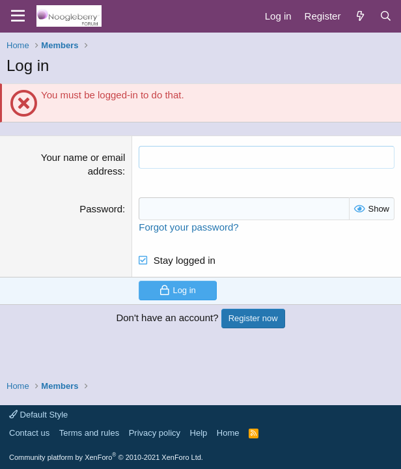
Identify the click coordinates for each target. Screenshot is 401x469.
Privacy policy (154, 433)
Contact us (29, 433)
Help (199, 433)
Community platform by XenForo (106, 457)
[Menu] (18, 16)
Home (228, 433)
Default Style (38, 414)
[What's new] (359, 16)
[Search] (385, 16)
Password (100, 208)
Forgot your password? (188, 227)
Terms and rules (89, 433)
